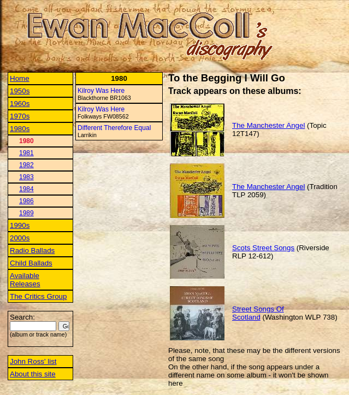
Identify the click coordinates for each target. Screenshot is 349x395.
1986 (26, 201)
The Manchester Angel (268, 125)
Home (19, 78)
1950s (19, 91)
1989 (26, 213)
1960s (19, 103)
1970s (19, 116)
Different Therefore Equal (114, 128)
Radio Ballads (32, 250)
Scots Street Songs (263, 248)
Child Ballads (31, 263)
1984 (26, 189)
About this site (33, 374)
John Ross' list (33, 361)
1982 (26, 165)
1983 (26, 177)
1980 (26, 141)
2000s (19, 238)
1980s (19, 129)
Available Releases (25, 280)
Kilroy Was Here (101, 91)
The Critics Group (38, 296)
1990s (19, 225)
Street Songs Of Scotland (258, 313)
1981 (26, 153)
